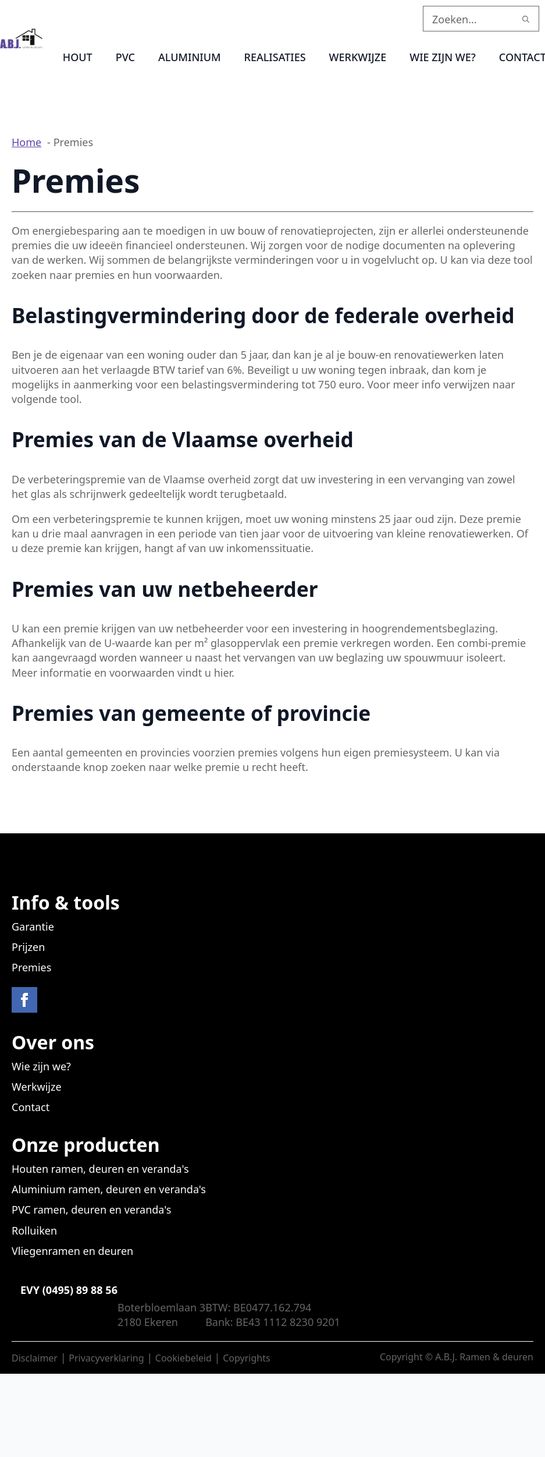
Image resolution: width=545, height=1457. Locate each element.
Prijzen (28, 947)
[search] (526, 19)
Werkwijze (358, 57)
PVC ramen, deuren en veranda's (91, 1209)
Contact (30, 1107)
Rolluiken (34, 1230)
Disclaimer (35, 1358)
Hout (77, 57)
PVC (125, 57)
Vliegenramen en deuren (72, 1251)
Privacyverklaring (106, 1358)
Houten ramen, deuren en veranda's (100, 1169)
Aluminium (189, 57)
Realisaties (275, 57)
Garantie (33, 926)
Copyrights (246, 1358)
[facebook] (24, 1000)
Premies (31, 967)
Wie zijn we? (442, 57)
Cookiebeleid (183, 1358)
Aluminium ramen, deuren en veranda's (109, 1189)
